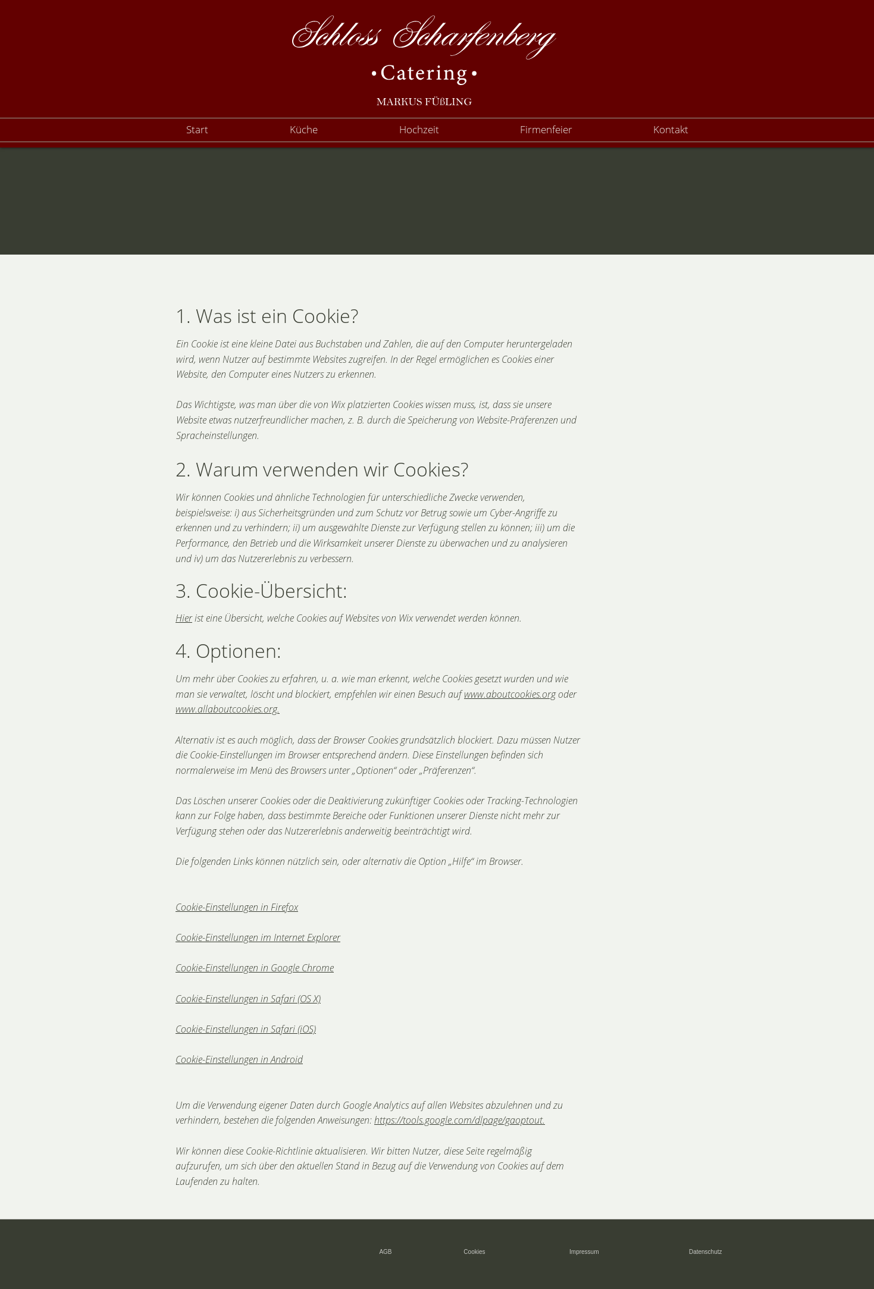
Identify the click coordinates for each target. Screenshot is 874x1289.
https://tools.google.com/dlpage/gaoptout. (459, 1120)
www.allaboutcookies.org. (228, 709)
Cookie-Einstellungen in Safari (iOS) (246, 1029)
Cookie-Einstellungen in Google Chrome (255, 967)
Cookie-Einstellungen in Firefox (237, 907)
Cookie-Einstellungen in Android (239, 1059)
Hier (184, 618)
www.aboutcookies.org (510, 694)
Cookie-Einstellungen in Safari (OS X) (248, 998)
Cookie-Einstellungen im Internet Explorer (258, 937)
